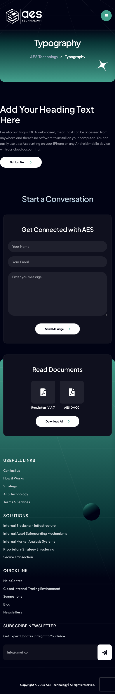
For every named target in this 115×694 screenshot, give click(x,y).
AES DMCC (72, 395)
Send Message (54, 329)
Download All (54, 421)
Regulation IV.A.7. (43, 395)
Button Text (18, 162)
